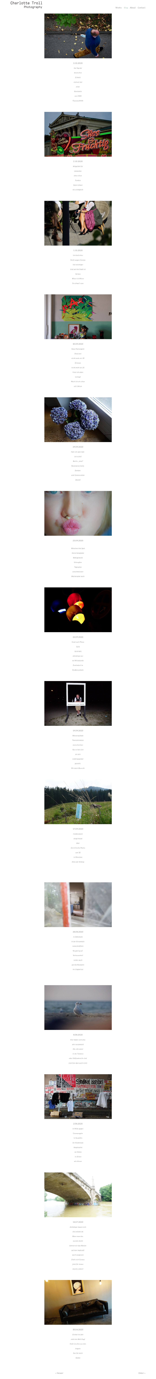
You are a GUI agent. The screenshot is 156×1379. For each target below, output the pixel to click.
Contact (141, 7)
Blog (126, 7)
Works (119, 7)
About (133, 7)
